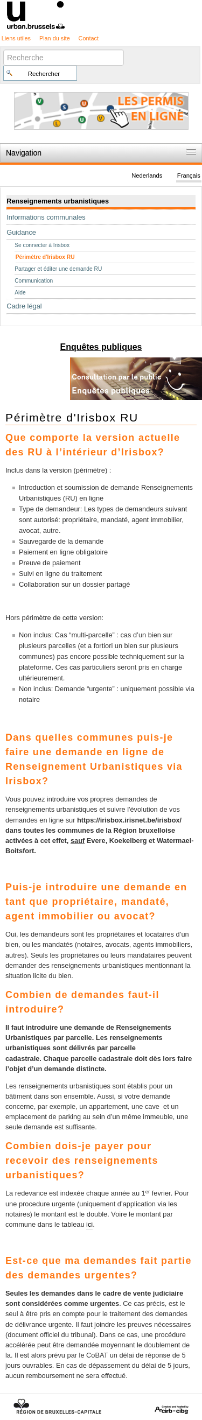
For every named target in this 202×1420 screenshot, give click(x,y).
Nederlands (146, 175)
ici (89, 1224)
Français (188, 175)
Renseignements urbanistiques (57, 201)
